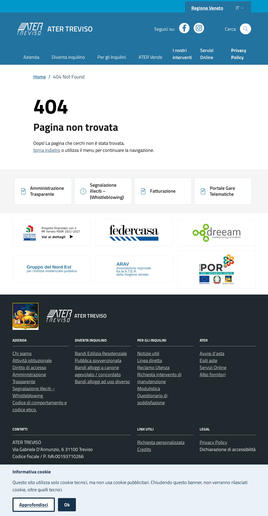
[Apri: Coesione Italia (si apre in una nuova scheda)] (51, 232)
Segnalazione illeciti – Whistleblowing (33, 392)
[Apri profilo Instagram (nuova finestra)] (196, 28)
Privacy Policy (213, 442)
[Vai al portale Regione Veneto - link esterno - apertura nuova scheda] (25, 316)
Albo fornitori (213, 374)
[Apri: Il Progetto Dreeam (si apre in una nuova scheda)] (216, 232)
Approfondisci (33, 504)
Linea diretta (149, 360)
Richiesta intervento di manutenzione (159, 378)
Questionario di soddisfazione (152, 399)
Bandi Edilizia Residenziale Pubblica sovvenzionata (101, 357)
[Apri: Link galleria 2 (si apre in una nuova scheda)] (134, 232)
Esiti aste (208, 360)
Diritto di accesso (29, 367)
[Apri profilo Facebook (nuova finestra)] (182, 28)
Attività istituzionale (32, 360)
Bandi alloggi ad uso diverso (102, 381)
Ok (67, 504)
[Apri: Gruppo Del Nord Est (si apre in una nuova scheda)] (51, 269)
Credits (144, 449)
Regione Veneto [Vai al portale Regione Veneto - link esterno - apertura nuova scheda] (207, 7)
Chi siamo (22, 353)
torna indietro (46, 150)
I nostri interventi (182, 54)
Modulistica (148, 388)
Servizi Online (206, 54)
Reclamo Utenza (153, 367)
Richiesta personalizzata (161, 442)
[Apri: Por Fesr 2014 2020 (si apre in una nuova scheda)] (216, 269)
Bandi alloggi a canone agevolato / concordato (98, 371)
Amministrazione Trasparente (29, 378)
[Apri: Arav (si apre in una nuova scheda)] (134, 269)
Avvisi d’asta (212, 353)
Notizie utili (148, 353)
